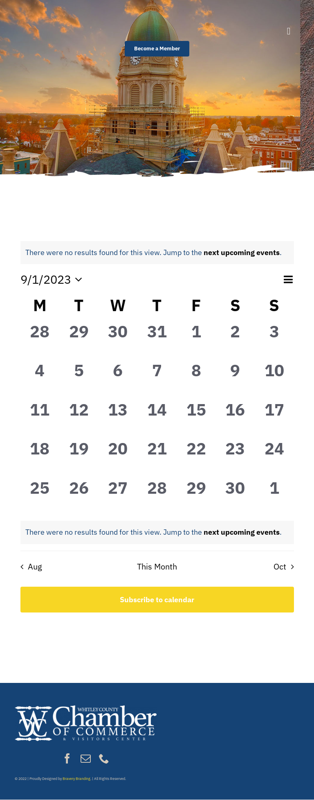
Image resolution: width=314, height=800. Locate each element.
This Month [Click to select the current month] (157, 566)
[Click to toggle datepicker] (53, 279)
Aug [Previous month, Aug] (35, 566)
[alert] (153, 252)
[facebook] (67, 758)
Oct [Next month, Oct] (280, 566)
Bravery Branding (76, 778)
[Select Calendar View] (288, 279)
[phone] (104, 758)
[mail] (86, 758)
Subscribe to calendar (157, 599)
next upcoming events (242, 252)
